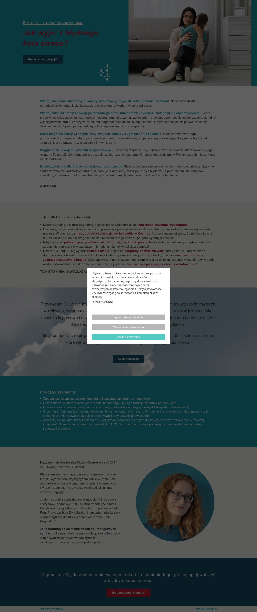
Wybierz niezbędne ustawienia (128, 327)
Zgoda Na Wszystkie (128, 337)
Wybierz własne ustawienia (128, 317)
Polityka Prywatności (102, 301)
